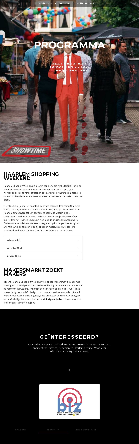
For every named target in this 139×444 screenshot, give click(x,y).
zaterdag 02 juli (14, 248)
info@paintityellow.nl (55, 299)
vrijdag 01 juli (13, 240)
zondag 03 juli (14, 256)
